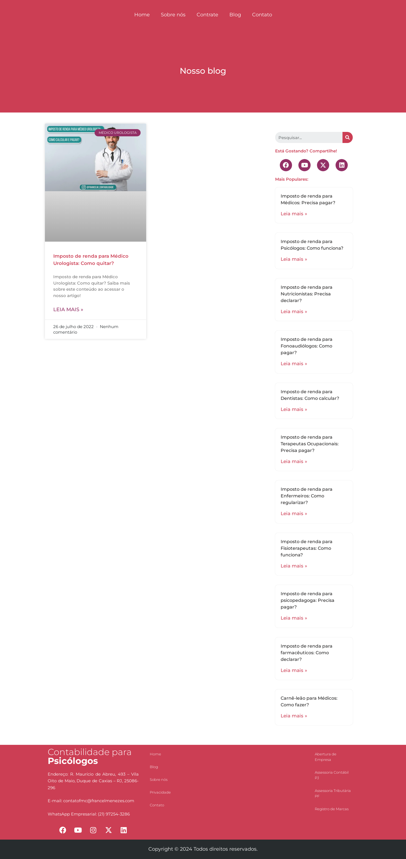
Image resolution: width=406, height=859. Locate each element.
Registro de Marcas (332, 809)
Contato (262, 15)
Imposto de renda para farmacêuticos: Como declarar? (307, 652)
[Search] (347, 137)
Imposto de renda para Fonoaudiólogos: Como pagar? (307, 346)
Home (142, 15)
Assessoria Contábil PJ (332, 775)
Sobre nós (173, 15)
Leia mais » (68, 309)
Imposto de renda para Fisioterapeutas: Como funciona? (307, 548)
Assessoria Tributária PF (333, 793)
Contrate (207, 15)
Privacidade (160, 792)
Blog (235, 15)
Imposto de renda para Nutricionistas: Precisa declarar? (307, 294)
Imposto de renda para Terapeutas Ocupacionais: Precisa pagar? (310, 443)
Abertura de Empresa (325, 757)
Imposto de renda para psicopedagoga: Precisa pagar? (307, 600)
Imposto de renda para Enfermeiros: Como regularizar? (307, 496)
